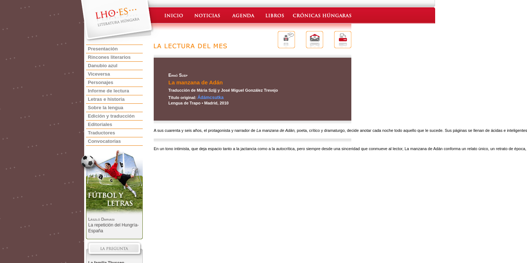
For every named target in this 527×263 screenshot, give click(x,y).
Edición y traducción (111, 116)
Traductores (101, 133)
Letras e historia (106, 99)
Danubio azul (102, 65)
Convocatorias (104, 141)
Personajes (100, 82)
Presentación (103, 49)
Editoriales (100, 124)
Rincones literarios (109, 57)
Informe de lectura (108, 91)
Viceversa (99, 74)
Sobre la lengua (105, 107)
